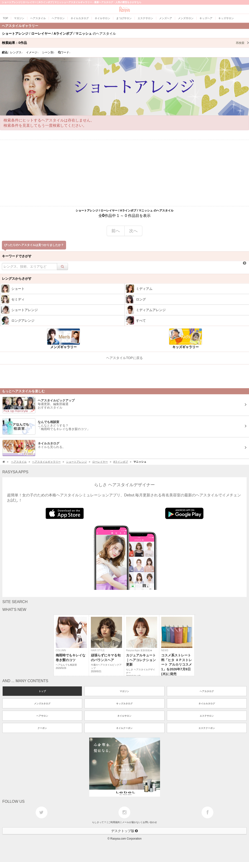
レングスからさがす (17, 278)
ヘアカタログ (207, 691)
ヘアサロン (42, 715)
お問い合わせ (150, 822)
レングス (16, 52)
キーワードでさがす (17, 256)
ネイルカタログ (206, 703)
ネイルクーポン (124, 728)
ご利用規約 (114, 822)
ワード (64, 52)
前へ (115, 230)
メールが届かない (131, 822)
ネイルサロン (124, 715)
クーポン (42, 728)
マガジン (124, 691)
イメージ (32, 52)
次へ (133, 230)
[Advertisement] (124, 173)
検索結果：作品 (125, 43)
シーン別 (48, 52)
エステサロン (207, 715)
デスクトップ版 (124, 831)
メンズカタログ (42, 703)
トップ (42, 691)
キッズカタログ (124, 703)
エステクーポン (206, 728)
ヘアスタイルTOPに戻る (124, 358)
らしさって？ (99, 822)
